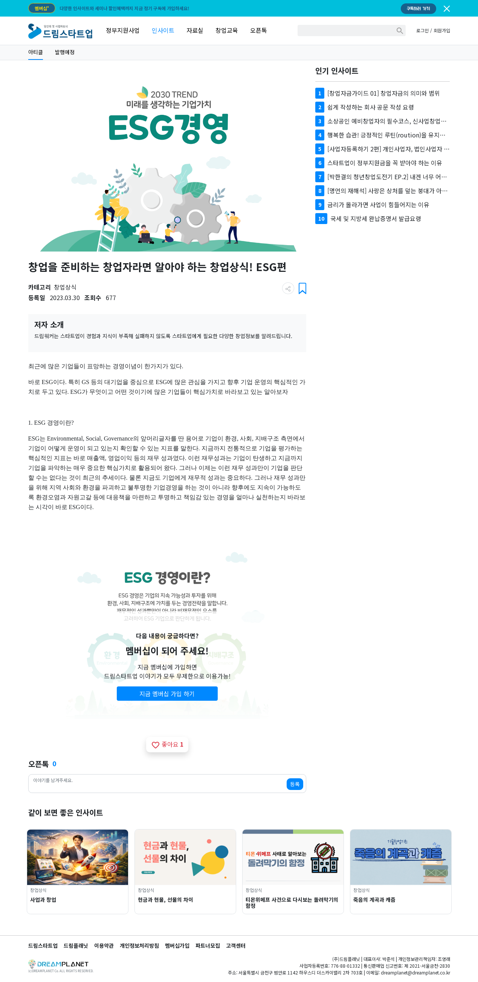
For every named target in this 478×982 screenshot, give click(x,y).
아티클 (35, 52)
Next (460, 871)
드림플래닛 (76, 945)
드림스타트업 (43, 945)
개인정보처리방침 (139, 945)
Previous (18, 871)
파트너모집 (207, 945)
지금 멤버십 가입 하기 (167, 693)
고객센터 (236, 945)
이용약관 (104, 945)
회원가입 (442, 30)
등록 (295, 784)
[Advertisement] (382, 294)
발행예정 (65, 52)
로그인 (422, 30)
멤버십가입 (177, 945)
